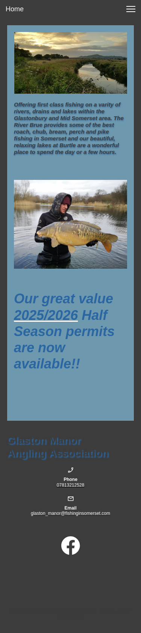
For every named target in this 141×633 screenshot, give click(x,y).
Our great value (63, 298)
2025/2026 (46, 315)
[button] (131, 9)
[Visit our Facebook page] (70, 545)
